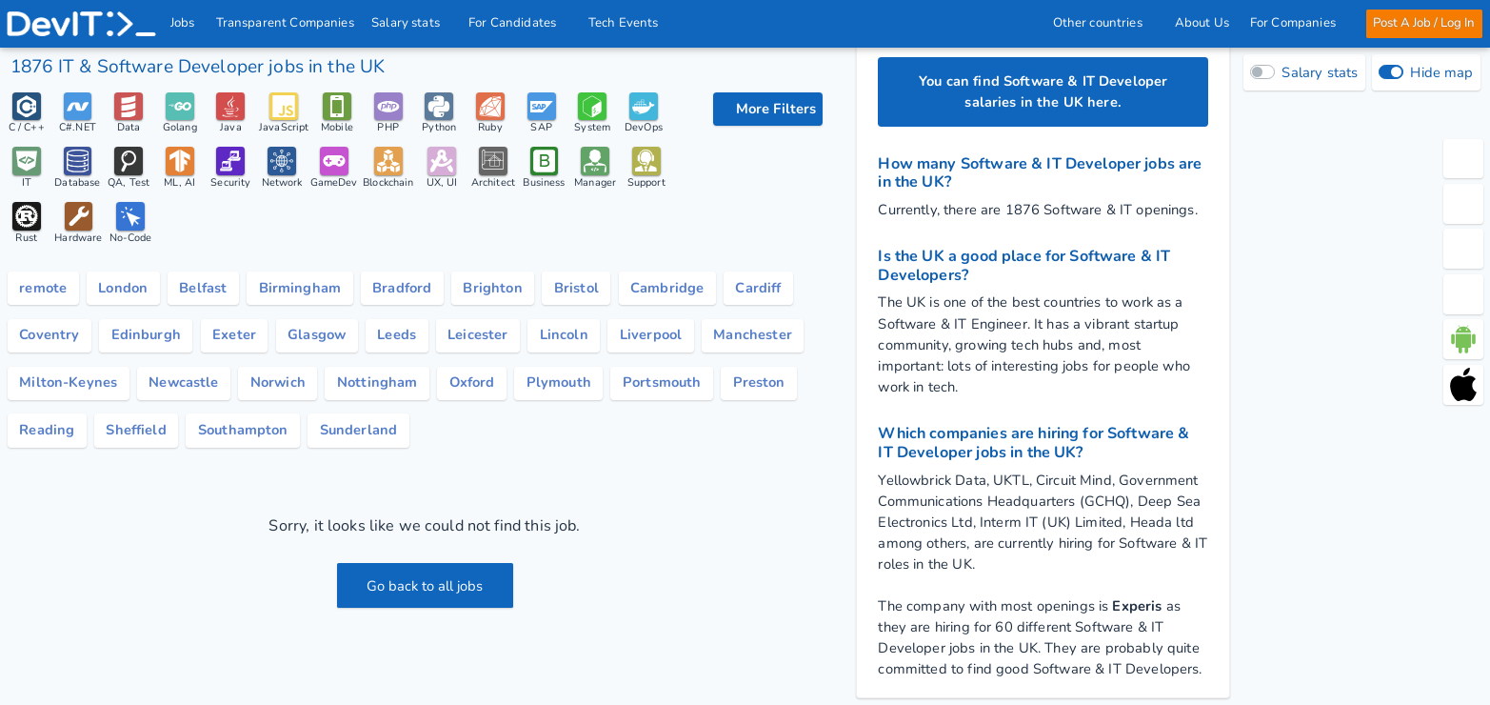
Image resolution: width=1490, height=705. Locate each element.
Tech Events (624, 22)
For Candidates (518, 22)
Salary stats (412, 22)
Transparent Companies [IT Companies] (285, 22)
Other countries (1102, 22)
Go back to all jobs (425, 586)
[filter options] (768, 109)
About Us (1201, 22)
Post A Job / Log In (1423, 22)
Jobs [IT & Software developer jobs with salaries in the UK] (183, 22)
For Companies (1297, 22)
